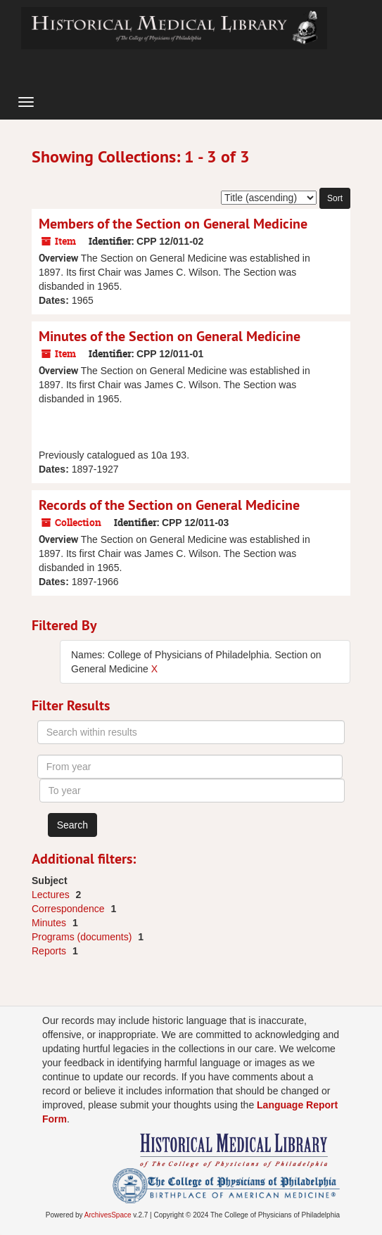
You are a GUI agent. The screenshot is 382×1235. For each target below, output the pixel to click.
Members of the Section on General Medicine (173, 224)
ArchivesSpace (108, 1215)
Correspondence (69, 908)
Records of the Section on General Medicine (169, 505)
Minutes (50, 922)
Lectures (52, 894)
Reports (50, 950)
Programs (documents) (83, 936)
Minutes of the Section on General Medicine (169, 336)
